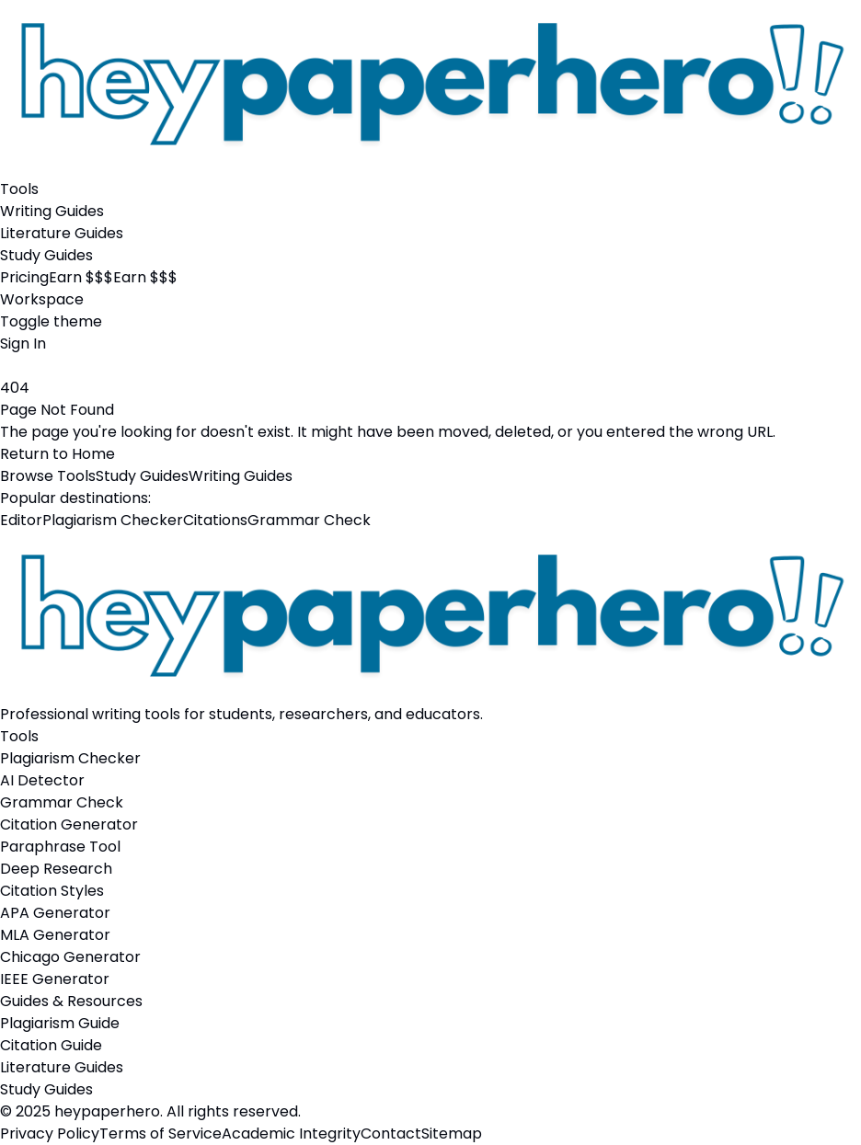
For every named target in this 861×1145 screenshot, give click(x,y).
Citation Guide (51, 1045)
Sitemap (451, 1133)
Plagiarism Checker (112, 520)
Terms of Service (160, 1133)
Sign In (23, 343)
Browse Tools (48, 476)
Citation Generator (69, 824)
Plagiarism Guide (60, 1023)
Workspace (42, 299)
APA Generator (55, 912)
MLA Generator (55, 934)
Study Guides (46, 255)
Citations (215, 520)
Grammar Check (309, 520)
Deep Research (56, 868)
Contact (391, 1133)
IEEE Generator (54, 979)
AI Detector (42, 780)
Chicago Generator (70, 957)
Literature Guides (61, 233)
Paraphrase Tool (60, 846)
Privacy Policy (49, 1133)
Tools (19, 189)
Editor (21, 520)
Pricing (24, 277)
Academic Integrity (291, 1133)
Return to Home (57, 453)
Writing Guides (52, 211)
